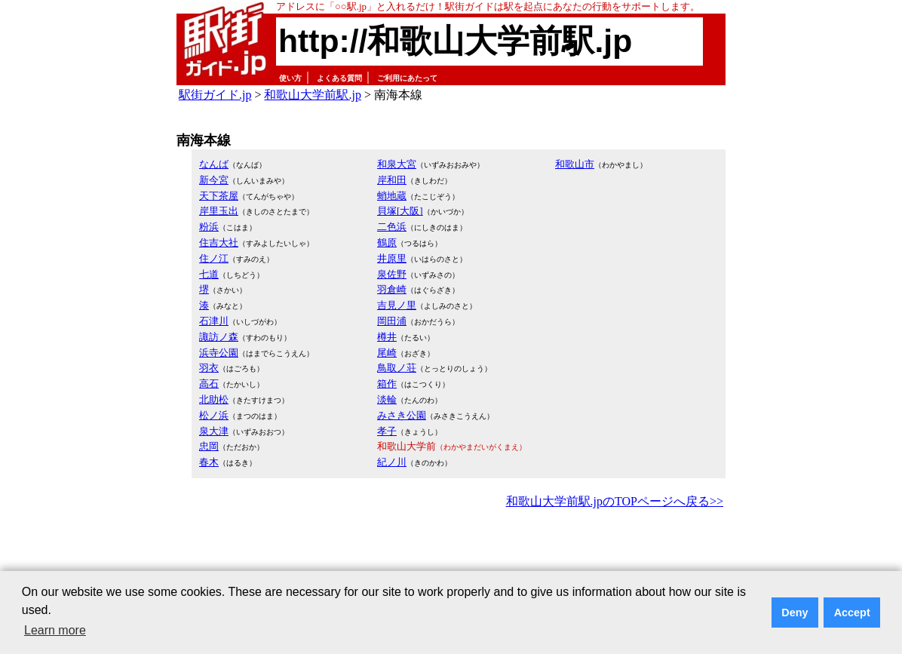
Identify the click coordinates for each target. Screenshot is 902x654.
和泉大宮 (396, 164)
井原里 (392, 258)
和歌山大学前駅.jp (312, 94)
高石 (209, 383)
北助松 (214, 399)
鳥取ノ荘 (396, 367)
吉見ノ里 (396, 305)
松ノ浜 (214, 415)
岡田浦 (392, 321)
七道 (209, 274)
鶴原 (387, 242)
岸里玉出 (218, 210)
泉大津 (214, 431)
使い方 (290, 78)
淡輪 (387, 399)
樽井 (387, 336)
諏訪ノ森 (218, 336)
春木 (209, 462)
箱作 (387, 383)
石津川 (214, 321)
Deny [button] (794, 612)
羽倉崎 (392, 289)
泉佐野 (392, 274)
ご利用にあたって (407, 78)
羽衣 (209, 367)
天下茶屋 (218, 195)
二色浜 (392, 226)
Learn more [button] (55, 630)
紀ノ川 (392, 462)
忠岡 (209, 446)
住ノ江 (214, 258)
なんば (214, 164)
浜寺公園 (218, 352)
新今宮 (214, 180)
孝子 (387, 431)
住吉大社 (218, 242)
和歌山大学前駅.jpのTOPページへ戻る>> (614, 501)
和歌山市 (574, 164)
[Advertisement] (451, 554)
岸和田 (392, 180)
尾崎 (387, 352)
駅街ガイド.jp (215, 94)
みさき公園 (401, 415)
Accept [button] (852, 612)
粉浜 (209, 226)
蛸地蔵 (392, 195)
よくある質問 (339, 78)
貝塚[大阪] (400, 210)
